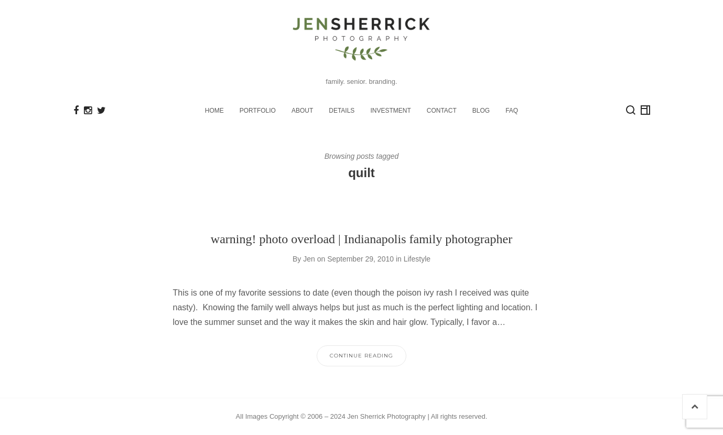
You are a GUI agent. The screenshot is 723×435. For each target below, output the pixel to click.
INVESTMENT (390, 110)
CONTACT (442, 110)
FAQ (511, 110)
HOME (214, 110)
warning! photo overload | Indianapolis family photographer (361, 239)
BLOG (481, 110)
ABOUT (302, 110)
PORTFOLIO (258, 110)
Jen (309, 259)
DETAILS (341, 110)
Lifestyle (417, 259)
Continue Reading (361, 355)
